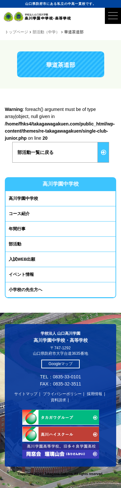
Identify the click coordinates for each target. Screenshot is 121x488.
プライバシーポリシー (62, 394)
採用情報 (94, 394)
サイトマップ (25, 394)
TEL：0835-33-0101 (60, 376)
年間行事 (17, 228)
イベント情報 (21, 274)
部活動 (15, 244)
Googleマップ (60, 364)
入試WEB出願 (22, 259)
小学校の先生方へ (25, 289)
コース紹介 (19, 213)
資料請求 (58, 400)
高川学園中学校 (23, 198)
